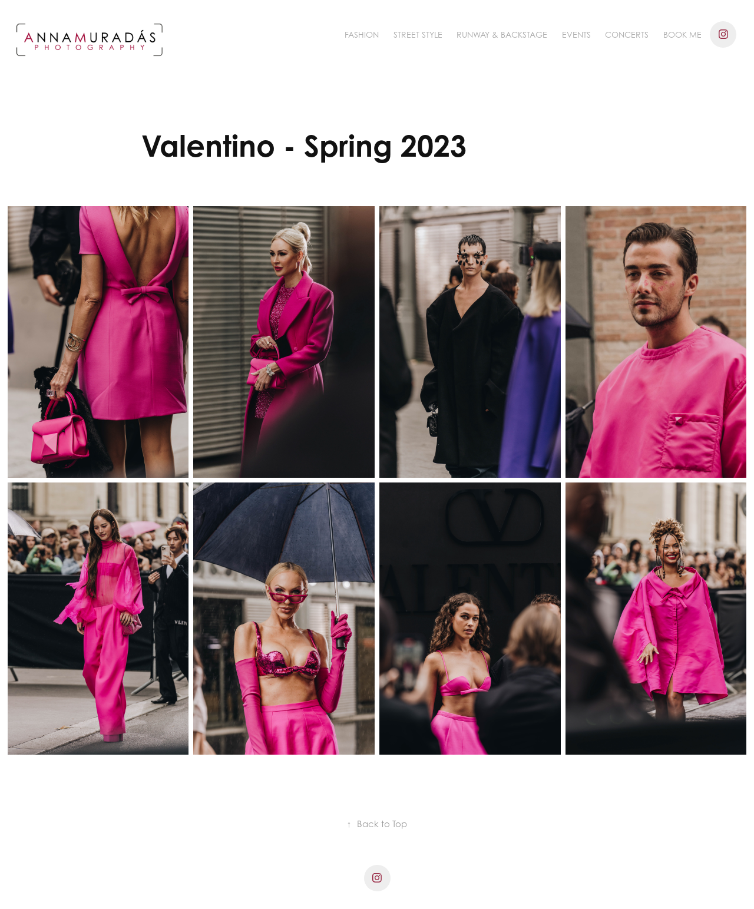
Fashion (362, 34)
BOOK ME (682, 34)
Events (576, 34)
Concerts (627, 34)
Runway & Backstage (502, 34)
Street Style (417, 34)
